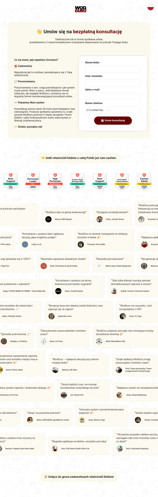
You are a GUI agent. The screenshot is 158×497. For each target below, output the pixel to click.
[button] (97, 109)
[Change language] (151, 7)
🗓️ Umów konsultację (113, 120)
